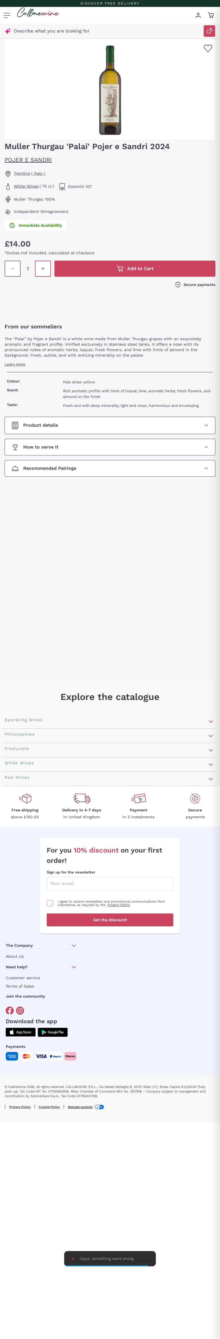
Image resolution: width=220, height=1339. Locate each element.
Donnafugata (19, 993)
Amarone (15, 1229)
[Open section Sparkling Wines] (211, 737)
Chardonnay (18, 1139)
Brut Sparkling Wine (27, 814)
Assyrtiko (15, 1074)
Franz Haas (17, 1021)
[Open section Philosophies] (211, 845)
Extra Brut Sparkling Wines (35, 823)
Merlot (12, 1256)
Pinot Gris (16, 1148)
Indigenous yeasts (24, 940)
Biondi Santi (18, 1012)
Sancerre (15, 1120)
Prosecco (15, 768)
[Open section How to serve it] (110, 462)
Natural (13, 931)
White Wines (26, 186)
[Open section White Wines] (211, 1062)
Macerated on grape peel (32, 885)
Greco (11, 1083)
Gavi (9, 1093)
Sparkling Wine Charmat (32, 795)
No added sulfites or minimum (39, 904)
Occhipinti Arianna (25, 1003)
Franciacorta (19, 777)
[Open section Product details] (110, 440)
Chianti (12, 1238)
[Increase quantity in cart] (186, 255)
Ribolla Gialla (19, 1129)
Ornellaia (15, 975)
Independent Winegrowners (35, 913)
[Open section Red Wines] (211, 1170)
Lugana (13, 1102)
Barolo (12, 1201)
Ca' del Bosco (19, 984)
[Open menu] (6, 15)
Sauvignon (16, 1157)
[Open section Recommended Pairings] (110, 484)
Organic (13, 922)
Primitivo (14, 1219)
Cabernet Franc (22, 1192)
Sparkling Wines (22, 749)
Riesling (13, 1111)
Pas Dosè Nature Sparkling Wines (42, 832)
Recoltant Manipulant (29, 876)
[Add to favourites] (208, 48)
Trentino (22, 173)
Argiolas (14, 1030)
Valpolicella (17, 1183)
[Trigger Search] (209, 31)
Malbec (13, 1210)
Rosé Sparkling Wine (27, 758)
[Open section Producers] (211, 953)
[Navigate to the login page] (198, 15)
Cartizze (14, 786)
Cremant (14, 804)
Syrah (11, 1265)
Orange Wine (19, 867)
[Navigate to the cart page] (211, 15)
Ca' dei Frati (18, 1049)
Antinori (14, 966)
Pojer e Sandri (28, 159)
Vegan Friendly (21, 858)
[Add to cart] (205, 255)
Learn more (15, 379)
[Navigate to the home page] (38, 15)
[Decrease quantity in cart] (164, 255)
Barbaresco (17, 1247)
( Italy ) (38, 173)
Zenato (12, 1039)
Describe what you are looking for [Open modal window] (52, 31)
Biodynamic (17, 894)
